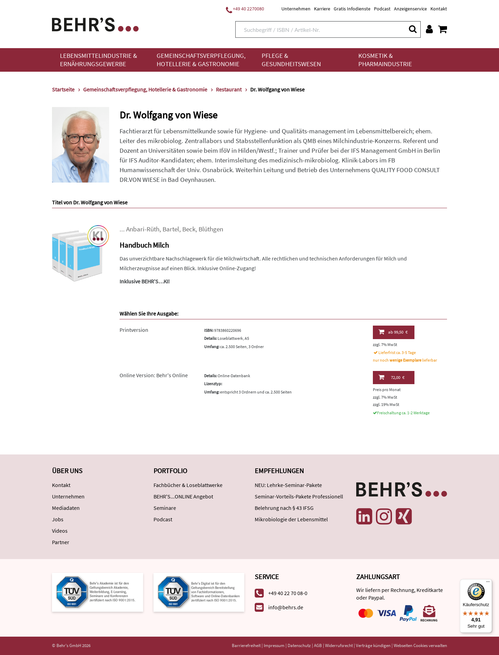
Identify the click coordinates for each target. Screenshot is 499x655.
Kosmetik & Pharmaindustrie (385, 60)
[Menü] (488, 583)
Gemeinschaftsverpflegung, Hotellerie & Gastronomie (201, 60)
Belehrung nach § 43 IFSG (284, 507)
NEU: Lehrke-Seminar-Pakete (288, 484)
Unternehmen (295, 9)
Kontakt (438, 9)
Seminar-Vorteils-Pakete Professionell (299, 496)
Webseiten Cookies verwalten (420, 645)
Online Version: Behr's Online (154, 375)
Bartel (171, 229)
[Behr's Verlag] (95, 24)
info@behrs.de (285, 607)
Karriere (322, 9)
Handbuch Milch (144, 245)
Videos (60, 530)
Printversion (134, 329)
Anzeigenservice (410, 9)
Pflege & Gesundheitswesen (291, 60)
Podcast (382, 9)
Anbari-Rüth (142, 229)
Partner (60, 542)
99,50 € (393, 332)
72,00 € (391, 377)
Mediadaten (66, 507)
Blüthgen (211, 229)
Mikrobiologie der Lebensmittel (291, 519)
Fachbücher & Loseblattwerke (188, 484)
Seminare (165, 507)
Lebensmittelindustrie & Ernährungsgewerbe (98, 60)
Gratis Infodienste (352, 9)
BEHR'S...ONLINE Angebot (183, 496)
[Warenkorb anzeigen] (442, 29)
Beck (188, 229)
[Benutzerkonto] (429, 29)
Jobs (57, 519)
